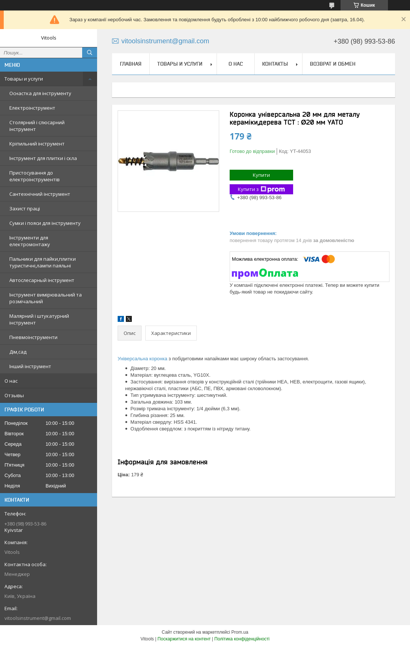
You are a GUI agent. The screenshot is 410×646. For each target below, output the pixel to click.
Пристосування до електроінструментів (34, 176)
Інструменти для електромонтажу (29, 241)
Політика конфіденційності (242, 639)
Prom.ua (240, 632)
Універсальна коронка (142, 358)
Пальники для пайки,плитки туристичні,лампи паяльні (42, 262)
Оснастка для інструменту (40, 93)
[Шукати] (89, 52)
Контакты (275, 64)
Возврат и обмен (332, 64)
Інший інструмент (30, 366)
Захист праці (24, 208)
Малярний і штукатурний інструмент (39, 319)
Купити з (261, 189)
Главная (131, 64)
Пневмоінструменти (33, 337)
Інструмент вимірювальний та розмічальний (45, 298)
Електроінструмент (32, 107)
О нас (11, 380)
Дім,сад (18, 351)
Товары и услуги (23, 78)
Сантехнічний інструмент (39, 194)
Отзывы (14, 395)
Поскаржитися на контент (184, 639)
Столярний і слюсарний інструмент (37, 125)
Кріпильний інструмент (37, 143)
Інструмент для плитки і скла (43, 158)
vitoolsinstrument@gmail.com (37, 618)
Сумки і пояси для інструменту (45, 223)
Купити (261, 175)
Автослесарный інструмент (41, 280)
